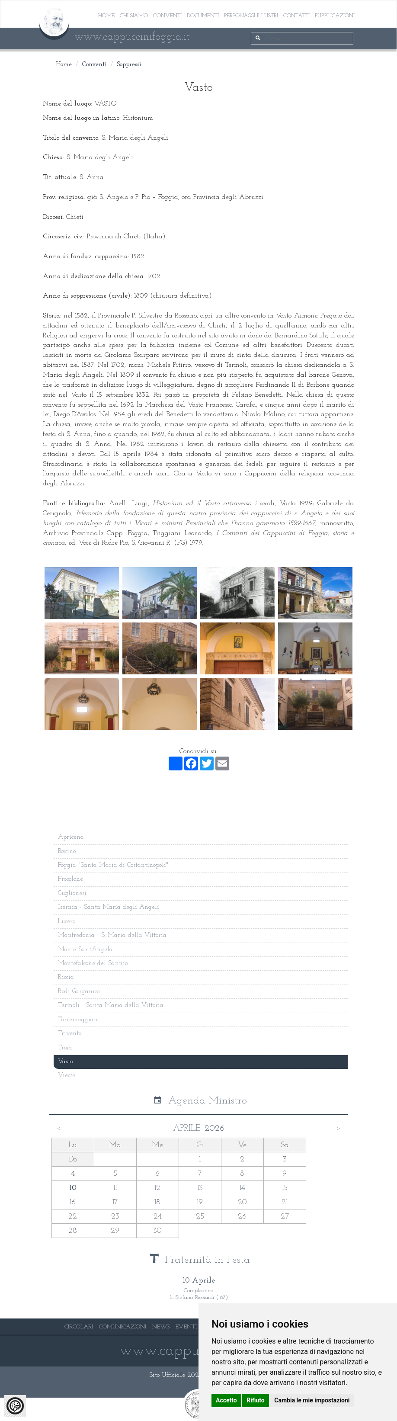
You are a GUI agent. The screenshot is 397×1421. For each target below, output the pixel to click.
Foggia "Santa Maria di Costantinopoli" (113, 865)
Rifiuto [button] (256, 1400)
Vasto (65, 1062)
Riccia (66, 977)
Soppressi (129, 64)
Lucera (67, 921)
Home (106, 16)
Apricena (71, 837)
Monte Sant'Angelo (85, 949)
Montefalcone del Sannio (93, 963)
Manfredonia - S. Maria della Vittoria (112, 935)
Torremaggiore (78, 1020)
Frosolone (70, 879)
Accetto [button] (226, 1400)
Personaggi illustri (251, 16)
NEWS (161, 1327)
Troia (65, 1048)
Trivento (69, 1033)
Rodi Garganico (78, 991)
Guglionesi (72, 893)
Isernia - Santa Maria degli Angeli (108, 907)
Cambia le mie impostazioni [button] (311, 1400)
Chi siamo (134, 16)
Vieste (66, 1075)
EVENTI (186, 1327)
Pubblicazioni (335, 16)
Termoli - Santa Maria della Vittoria (110, 1005)
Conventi (167, 16)
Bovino (67, 851)
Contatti (296, 16)
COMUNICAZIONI (122, 1327)
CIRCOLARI (78, 1327)
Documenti (203, 16)
